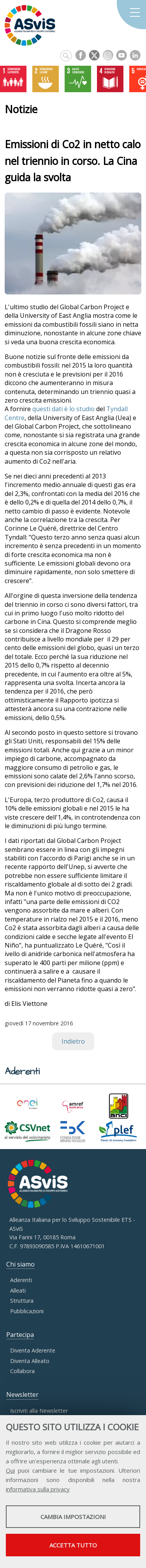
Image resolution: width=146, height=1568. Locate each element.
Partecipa (20, 1334)
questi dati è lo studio (63, 409)
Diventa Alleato (29, 1361)
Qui (10, 1470)
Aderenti (21, 1280)
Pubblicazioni (27, 1311)
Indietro (73, 1041)
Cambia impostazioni (73, 1517)
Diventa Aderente (32, 1350)
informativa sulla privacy (38, 1489)
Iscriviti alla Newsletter (39, 1410)
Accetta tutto (73, 1545)
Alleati (18, 1290)
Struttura (21, 1300)
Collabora (22, 1371)
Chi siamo (20, 1264)
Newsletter (22, 1394)
